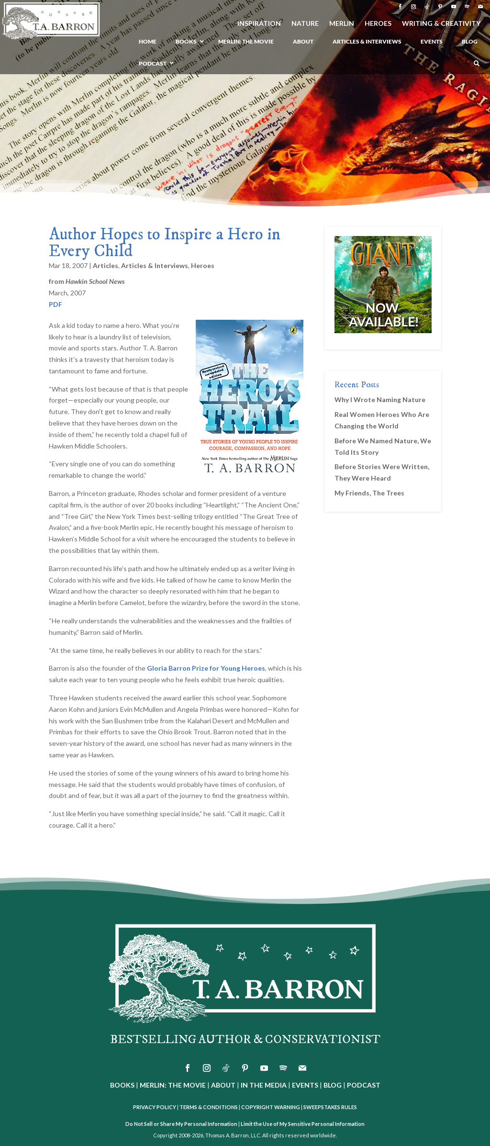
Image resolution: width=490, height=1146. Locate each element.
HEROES (378, 23)
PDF (55, 304)
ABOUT (223, 1085)
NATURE (305, 23)
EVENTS (305, 1085)
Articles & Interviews (154, 265)
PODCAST (363, 1085)
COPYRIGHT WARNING (270, 1107)
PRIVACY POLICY (154, 1107)
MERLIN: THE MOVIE (173, 1085)
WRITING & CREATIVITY (441, 23)
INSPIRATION (259, 23)
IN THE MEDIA (264, 1085)
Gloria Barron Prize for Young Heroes (206, 668)
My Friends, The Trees (369, 493)
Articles (105, 265)
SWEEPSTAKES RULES (330, 1107)
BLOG (332, 1085)
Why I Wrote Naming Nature (379, 399)
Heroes (202, 265)
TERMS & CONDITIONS (208, 1107)
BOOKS (122, 1085)
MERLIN (341, 23)
